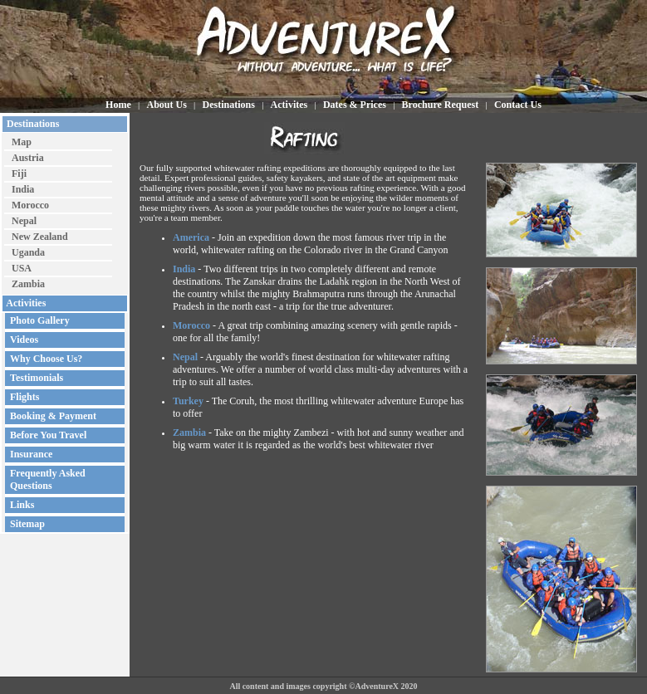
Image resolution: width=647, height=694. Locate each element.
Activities (25, 303)
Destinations (31, 124)
